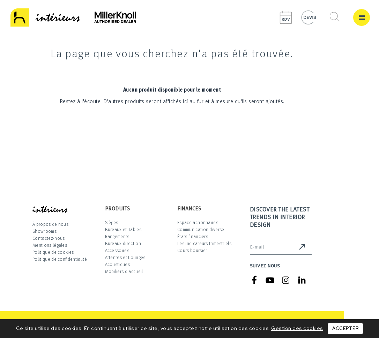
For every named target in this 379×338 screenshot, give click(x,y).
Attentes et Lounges (125, 257)
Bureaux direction (123, 243)
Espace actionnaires (197, 222)
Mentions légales (49, 245)
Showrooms (44, 231)
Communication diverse (200, 229)
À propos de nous (50, 224)
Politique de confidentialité (59, 259)
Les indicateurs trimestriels (204, 243)
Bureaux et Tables (123, 229)
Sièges (111, 222)
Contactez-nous (48, 238)
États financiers (192, 236)
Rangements (117, 236)
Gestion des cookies (297, 328)
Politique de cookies (53, 252)
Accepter (345, 328)
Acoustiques (117, 264)
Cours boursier (192, 250)
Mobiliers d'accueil (124, 271)
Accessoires (117, 250)
